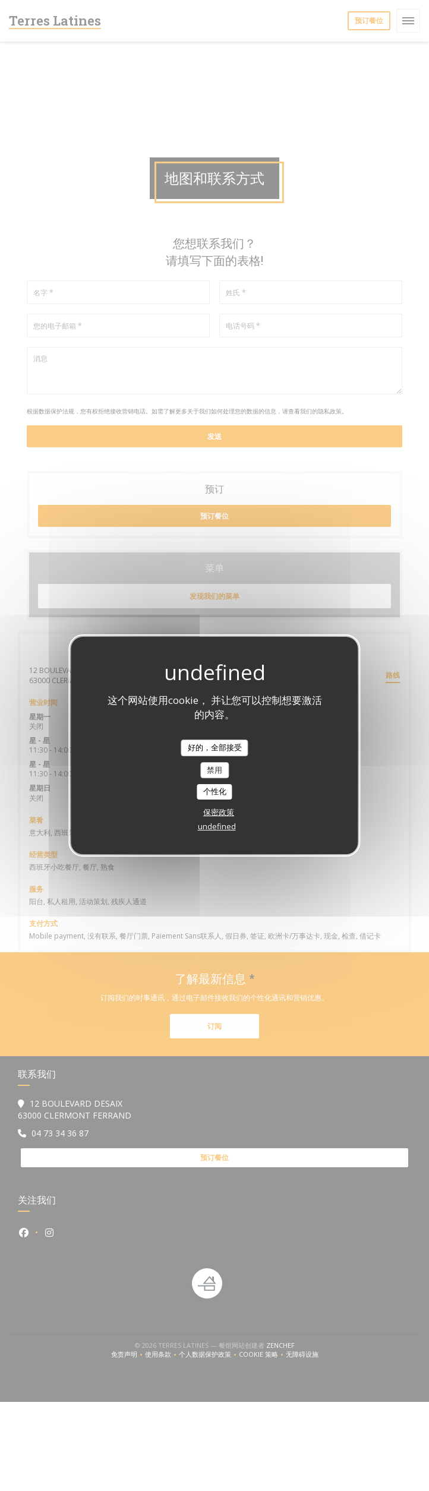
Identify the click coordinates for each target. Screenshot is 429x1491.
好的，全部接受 (215, 747)
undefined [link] (217, 826)
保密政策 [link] (218, 812)
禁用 (214, 770)
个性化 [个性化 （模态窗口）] (214, 791)
